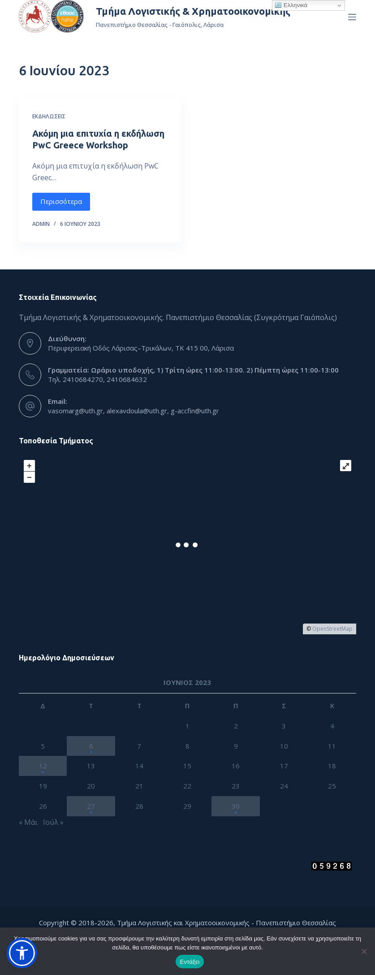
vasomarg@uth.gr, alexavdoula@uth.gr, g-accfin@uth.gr (133, 410)
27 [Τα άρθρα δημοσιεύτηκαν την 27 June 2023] (91, 806)
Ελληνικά (291, 5)
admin (41, 224)
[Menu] (352, 17)
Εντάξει (190, 961)
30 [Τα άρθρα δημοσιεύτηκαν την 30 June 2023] (236, 806)
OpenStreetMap (332, 629)
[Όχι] (363, 951)
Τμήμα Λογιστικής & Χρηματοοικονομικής (193, 11)
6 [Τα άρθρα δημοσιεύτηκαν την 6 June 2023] (91, 745)
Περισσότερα (61, 201)
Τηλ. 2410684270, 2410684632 (97, 379)
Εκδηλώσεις (48, 116)
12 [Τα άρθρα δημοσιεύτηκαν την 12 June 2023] (43, 765)
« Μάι (28, 822)
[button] (22, 953)
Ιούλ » (53, 822)
